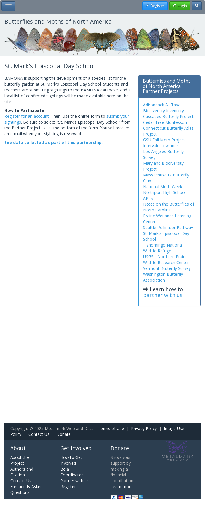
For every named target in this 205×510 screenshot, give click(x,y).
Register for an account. (27, 116)
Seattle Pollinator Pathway (168, 227)
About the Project (19, 460)
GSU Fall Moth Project (164, 140)
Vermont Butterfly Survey (167, 268)
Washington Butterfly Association (163, 277)
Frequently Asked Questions (26, 489)
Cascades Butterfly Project (168, 116)
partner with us (162, 295)
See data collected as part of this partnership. (53, 142)
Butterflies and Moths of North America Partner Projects (167, 86)
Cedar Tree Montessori (165, 122)
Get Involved (76, 448)
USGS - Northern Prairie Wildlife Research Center (166, 259)
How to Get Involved (71, 460)
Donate (63, 434)
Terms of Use (111, 428)
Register (68, 486)
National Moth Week (162, 186)
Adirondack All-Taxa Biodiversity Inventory (163, 107)
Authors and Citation (21, 472)
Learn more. (122, 486)
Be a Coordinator (71, 472)
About (18, 448)
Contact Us (38, 434)
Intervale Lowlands (161, 145)
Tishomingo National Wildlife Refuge (163, 248)
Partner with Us (74, 480)
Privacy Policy (144, 428)
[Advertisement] (102, 351)
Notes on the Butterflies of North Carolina (168, 207)
